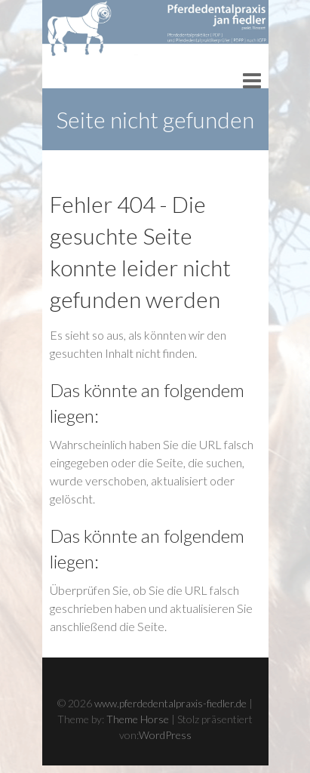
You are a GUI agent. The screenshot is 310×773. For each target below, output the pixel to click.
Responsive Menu (252, 80)
